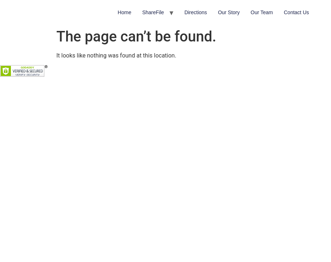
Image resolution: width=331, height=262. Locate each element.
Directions (195, 12)
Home (124, 12)
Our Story (229, 12)
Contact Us (296, 12)
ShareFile (153, 12)
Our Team (262, 12)
